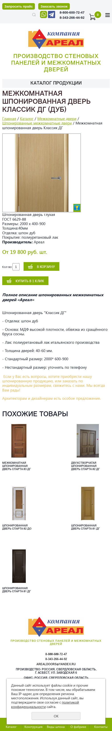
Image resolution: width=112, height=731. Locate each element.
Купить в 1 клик (30, 281)
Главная (9, 118)
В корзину (46, 266)
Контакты (101, 727)
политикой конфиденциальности (45, 704)
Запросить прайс (18, 6)
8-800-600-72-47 (72, 12)
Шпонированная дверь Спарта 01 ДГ (85, 527)
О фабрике (78, 727)
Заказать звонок (53, 6)
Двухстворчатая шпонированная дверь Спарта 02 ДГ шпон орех (85, 466)
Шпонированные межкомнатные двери (37, 123)
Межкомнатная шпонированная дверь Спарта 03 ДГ (16, 466)
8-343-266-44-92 (72, 17)
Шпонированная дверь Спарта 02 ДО (16, 527)
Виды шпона (56, 727)
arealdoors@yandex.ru (56, 664)
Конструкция (33, 727)
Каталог (27, 118)
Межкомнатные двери (56, 118)
